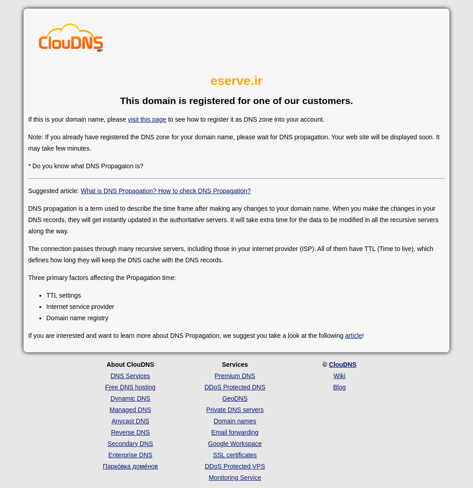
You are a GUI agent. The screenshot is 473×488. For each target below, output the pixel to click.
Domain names (235, 421)
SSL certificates (235, 455)
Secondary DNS (130, 443)
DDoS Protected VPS (235, 466)
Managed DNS (130, 409)
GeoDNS (235, 398)
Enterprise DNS (130, 455)
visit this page (147, 119)
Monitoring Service (235, 477)
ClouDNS (343, 364)
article (353, 335)
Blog (339, 387)
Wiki (339, 375)
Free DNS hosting (130, 387)
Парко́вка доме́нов (130, 466)
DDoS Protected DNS (235, 387)
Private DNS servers (235, 409)
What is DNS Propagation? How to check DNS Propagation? (166, 190)
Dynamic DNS (130, 398)
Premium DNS (235, 375)
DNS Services (130, 375)
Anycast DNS (130, 421)
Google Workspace (235, 443)
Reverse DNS (130, 432)
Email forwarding (234, 432)
